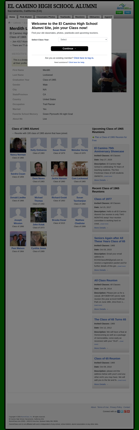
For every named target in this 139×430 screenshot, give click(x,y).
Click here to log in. (84, 58)
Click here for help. (77, 62)
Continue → (69, 48)
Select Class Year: (40, 40)
